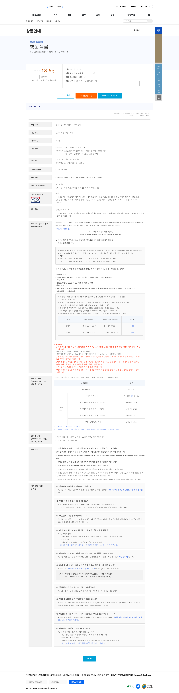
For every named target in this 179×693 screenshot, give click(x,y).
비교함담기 (148, 83)
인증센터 (125, 6)
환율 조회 (159, 85)
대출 (70, 15)
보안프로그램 (67, 675)
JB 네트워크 (55, 682)
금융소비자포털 (76, 682)
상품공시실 (92, 675)
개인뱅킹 (51, 7)
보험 (112, 15)
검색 (149, 21)
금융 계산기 (159, 73)
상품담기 (142, 83)
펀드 (55, 15)
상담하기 (66, 95)
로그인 (115, 6)
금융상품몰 (29, 21)
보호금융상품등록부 (103, 675)
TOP (159, 99)
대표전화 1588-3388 (35, 682)
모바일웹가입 (86, 95)
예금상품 (49, 21)
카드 (84, 15)
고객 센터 (159, 91)
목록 (89, 658)
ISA (148, 15)
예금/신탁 (36, 15)
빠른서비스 (159, 67)
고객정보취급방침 (56, 675)
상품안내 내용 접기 (148, 106)
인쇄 (151, 30)
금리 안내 (159, 79)
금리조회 (44, 77)
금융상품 (134, 6)
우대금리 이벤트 (110, 95)
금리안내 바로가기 (62, 209)
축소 (147, 30)
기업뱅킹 (58, 7)
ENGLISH (144, 6)
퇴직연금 (131, 15)
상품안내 (57, 21)
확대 (143, 30)
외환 (98, 15)
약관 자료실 (84, 675)
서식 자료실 (75, 675)
